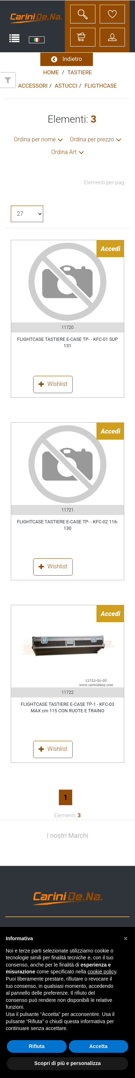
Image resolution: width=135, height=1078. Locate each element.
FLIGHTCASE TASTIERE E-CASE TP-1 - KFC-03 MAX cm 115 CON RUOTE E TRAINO (67, 707)
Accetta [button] (98, 1046)
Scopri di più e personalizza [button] (67, 1063)
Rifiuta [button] (37, 1046)
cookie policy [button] (101, 971)
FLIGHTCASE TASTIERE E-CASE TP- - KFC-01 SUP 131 (67, 342)
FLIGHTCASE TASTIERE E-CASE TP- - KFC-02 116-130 (67, 525)
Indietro (66, 59)
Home (51, 72)
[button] (125, 938)
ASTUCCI (66, 86)
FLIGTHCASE (101, 86)
